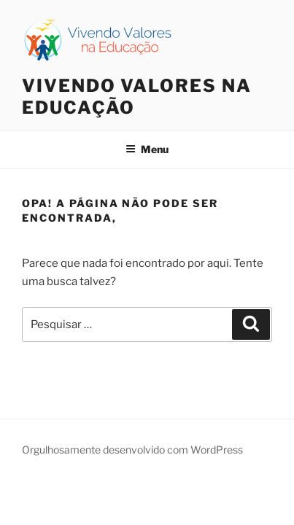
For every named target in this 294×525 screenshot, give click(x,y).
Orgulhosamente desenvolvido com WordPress (132, 449)
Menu (147, 149)
